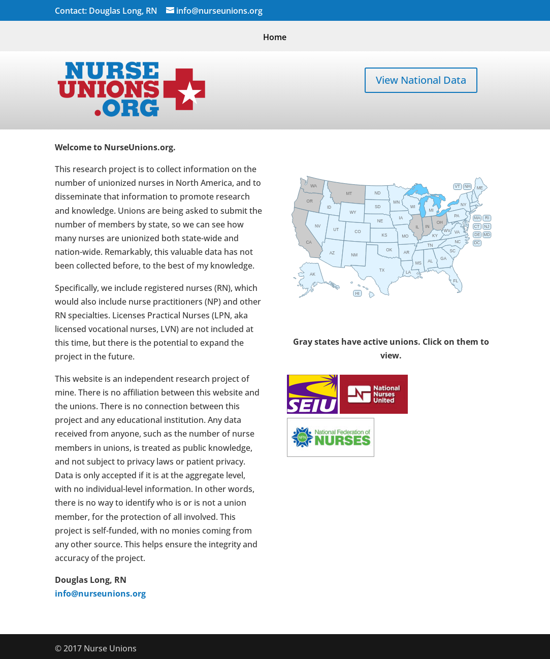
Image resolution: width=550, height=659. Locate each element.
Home (274, 38)
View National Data (421, 80)
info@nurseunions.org (100, 593)
